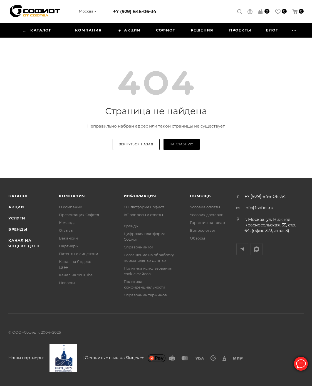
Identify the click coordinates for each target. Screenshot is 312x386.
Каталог (18, 196)
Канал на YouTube (76, 275)
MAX (257, 249)
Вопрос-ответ (203, 230)
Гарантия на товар (207, 222)
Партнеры (68, 246)
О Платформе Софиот (144, 207)
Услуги (16, 218)
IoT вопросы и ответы (143, 214)
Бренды (17, 229)
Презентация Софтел (79, 214)
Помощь (200, 196)
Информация (140, 196)
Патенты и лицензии (78, 253)
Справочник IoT (138, 247)
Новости (67, 282)
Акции (16, 207)
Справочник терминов (145, 295)
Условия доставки (207, 214)
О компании (70, 207)
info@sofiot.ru (258, 207)
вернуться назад (136, 144)
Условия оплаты (205, 207)
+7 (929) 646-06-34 (134, 11)
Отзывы (66, 230)
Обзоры (197, 238)
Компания (72, 196)
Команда (67, 222)
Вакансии (68, 238)
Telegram (242, 249)
